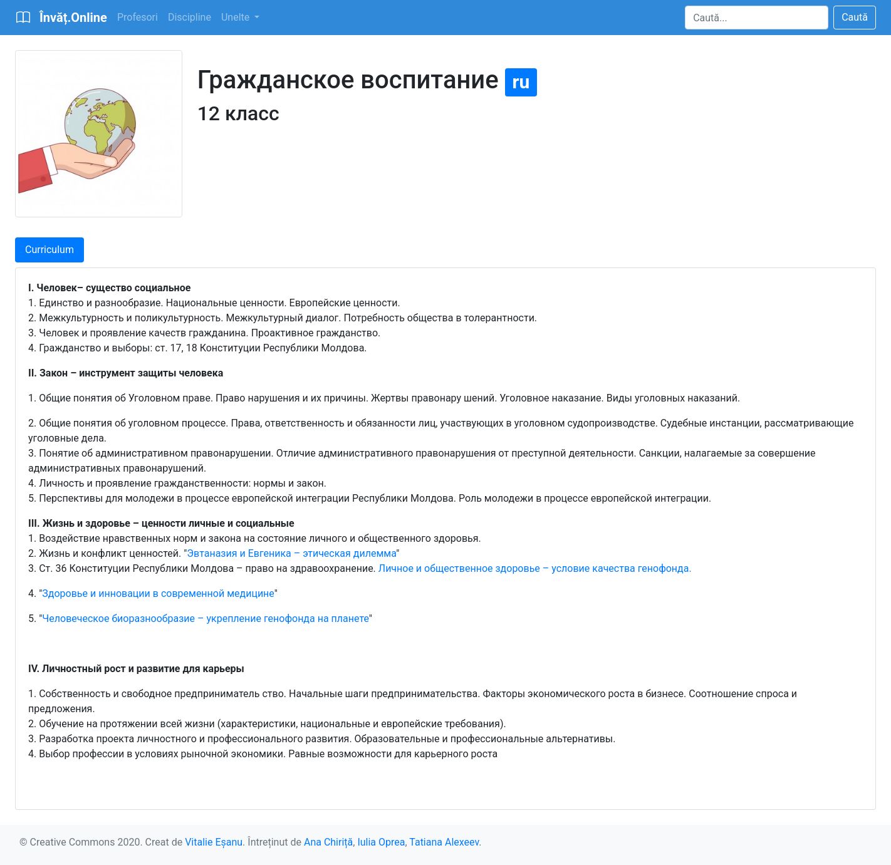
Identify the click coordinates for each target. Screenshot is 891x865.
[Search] (756, 17)
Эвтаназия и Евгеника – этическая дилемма (291, 553)
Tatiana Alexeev (444, 842)
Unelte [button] (236, 17)
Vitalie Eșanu (213, 842)
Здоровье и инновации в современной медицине (158, 593)
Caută (855, 17)
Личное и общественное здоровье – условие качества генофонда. (535, 568)
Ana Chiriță (328, 842)
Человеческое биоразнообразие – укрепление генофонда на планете (205, 618)
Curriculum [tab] (49, 250)
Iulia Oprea (381, 842)
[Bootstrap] (61, 17)
